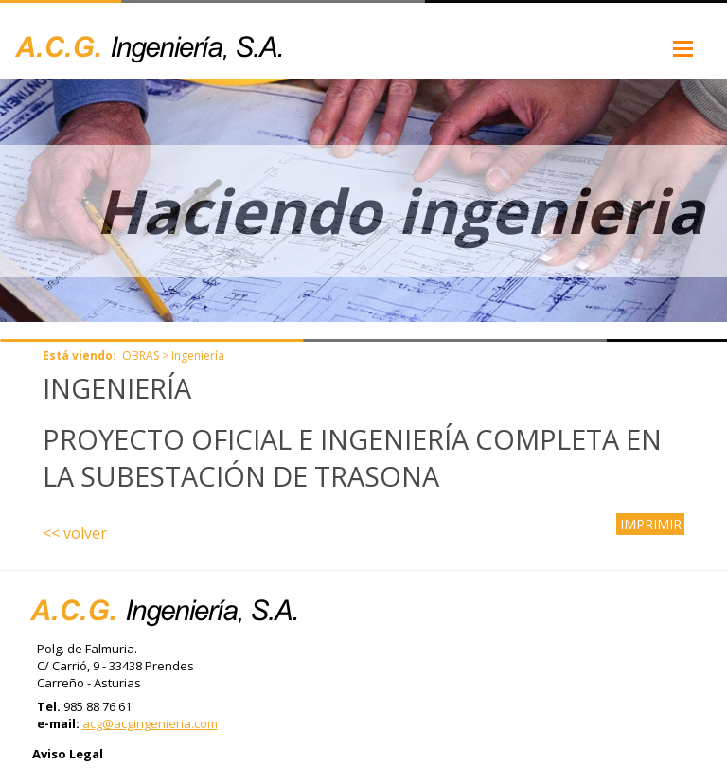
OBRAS (140, 355)
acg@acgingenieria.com (150, 723)
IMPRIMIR (651, 524)
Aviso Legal (67, 753)
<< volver (75, 533)
